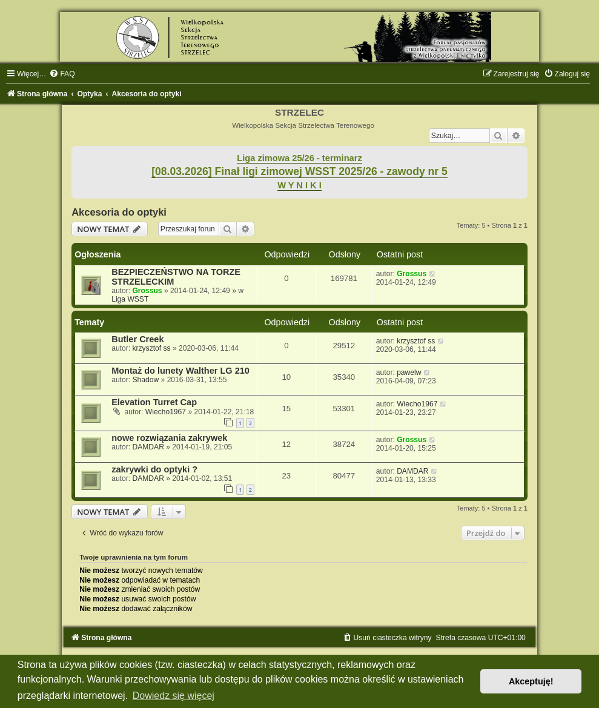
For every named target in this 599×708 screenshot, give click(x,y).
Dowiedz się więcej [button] (173, 695)
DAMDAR (148, 447)
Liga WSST (129, 299)
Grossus (147, 290)
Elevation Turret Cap (154, 402)
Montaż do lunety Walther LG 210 (180, 371)
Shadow (145, 380)
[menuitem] (61, 74)
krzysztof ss (151, 348)
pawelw (409, 372)
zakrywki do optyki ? (154, 469)
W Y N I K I (299, 185)
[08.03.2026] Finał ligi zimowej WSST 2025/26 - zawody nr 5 (299, 171)
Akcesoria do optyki (119, 212)
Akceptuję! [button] (531, 681)
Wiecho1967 (165, 412)
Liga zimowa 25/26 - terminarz (299, 158)
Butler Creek (137, 339)
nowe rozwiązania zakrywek (169, 438)
